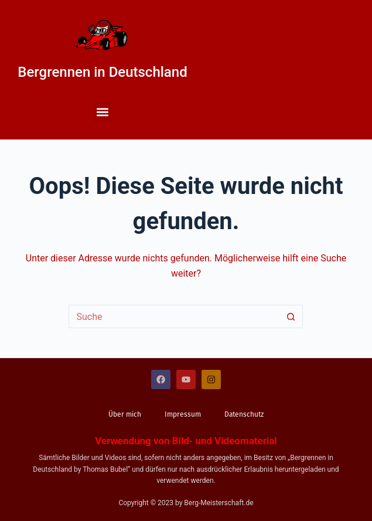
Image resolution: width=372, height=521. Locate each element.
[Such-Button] (291, 316)
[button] (102, 112)
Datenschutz (244, 414)
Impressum (183, 414)
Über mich (124, 414)
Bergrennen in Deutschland (102, 72)
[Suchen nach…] (174, 316)
